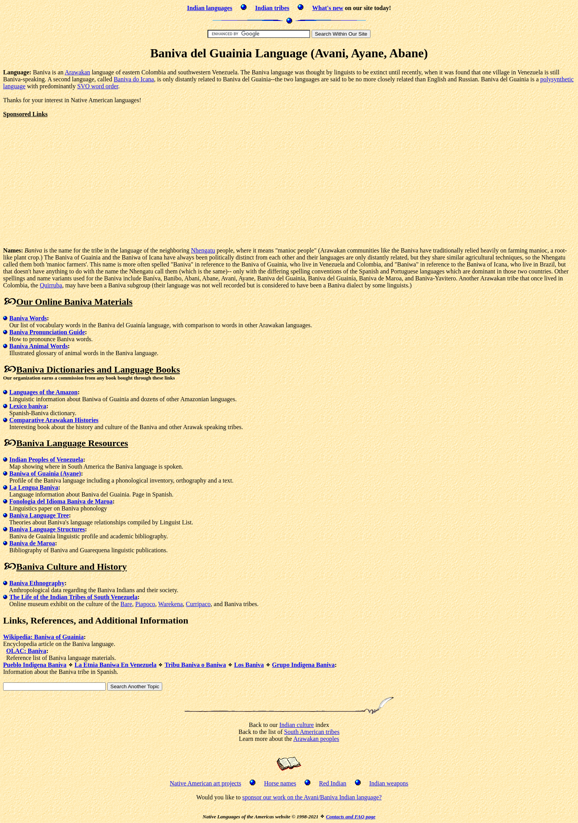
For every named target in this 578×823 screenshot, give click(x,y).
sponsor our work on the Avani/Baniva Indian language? (312, 797)
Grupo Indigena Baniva (303, 664)
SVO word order (97, 86)
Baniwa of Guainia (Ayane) (45, 473)
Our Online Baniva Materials (74, 302)
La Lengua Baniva (33, 487)
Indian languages (209, 8)
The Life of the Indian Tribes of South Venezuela (73, 597)
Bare (126, 604)
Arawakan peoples (316, 738)
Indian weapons (388, 783)
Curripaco (198, 604)
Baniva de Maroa (32, 543)
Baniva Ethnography (37, 583)
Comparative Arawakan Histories (53, 420)
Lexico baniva (27, 406)
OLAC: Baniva (26, 651)
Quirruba (51, 285)
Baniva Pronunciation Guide (47, 332)
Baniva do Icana (134, 79)
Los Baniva (249, 664)
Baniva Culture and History (71, 567)
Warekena (170, 604)
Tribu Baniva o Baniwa (195, 664)
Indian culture (296, 725)
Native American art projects (205, 783)
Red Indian (332, 783)
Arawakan (77, 72)
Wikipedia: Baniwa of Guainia (43, 637)
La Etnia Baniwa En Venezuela (116, 664)
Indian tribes (272, 8)
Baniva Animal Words (38, 346)
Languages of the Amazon (43, 392)
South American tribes (312, 732)
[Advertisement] (68, 172)
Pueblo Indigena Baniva (35, 664)
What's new (327, 8)
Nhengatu (203, 250)
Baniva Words (28, 318)
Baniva (30, 369)
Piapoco (145, 604)
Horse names (280, 783)
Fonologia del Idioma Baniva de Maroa (61, 501)
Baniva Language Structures (47, 529)
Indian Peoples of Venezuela (46, 459)
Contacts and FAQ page (351, 817)
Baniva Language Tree (39, 515)
